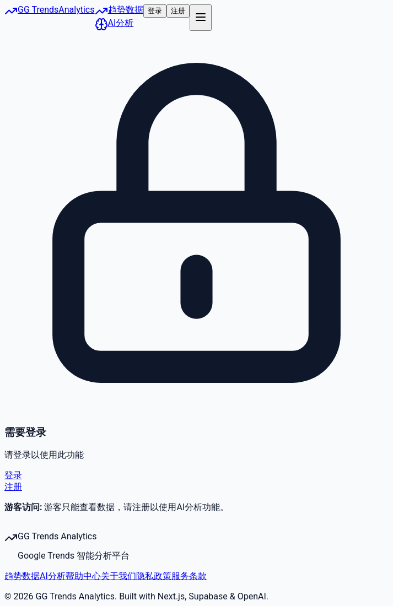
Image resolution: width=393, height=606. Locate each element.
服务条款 (189, 576)
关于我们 (118, 576)
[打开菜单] (201, 17)
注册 (178, 11)
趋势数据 (22, 576)
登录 (155, 11)
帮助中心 (83, 576)
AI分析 (53, 576)
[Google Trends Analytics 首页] (49, 17)
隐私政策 (153, 576)
